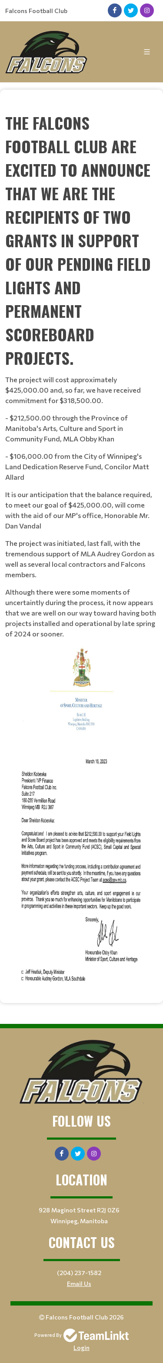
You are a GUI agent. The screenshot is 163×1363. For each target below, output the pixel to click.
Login (81, 1347)
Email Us (79, 1283)
